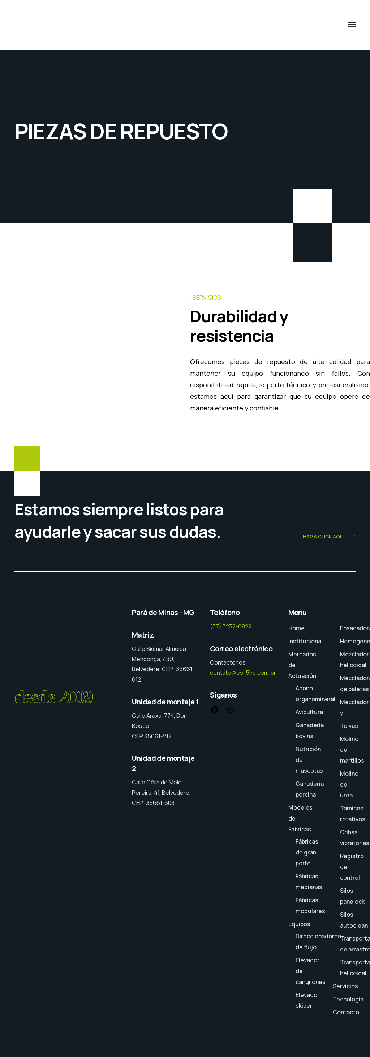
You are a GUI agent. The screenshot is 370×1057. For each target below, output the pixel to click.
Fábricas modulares (310, 905)
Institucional (305, 641)
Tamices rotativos (352, 813)
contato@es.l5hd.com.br (243, 673)
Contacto (346, 1012)
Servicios (345, 986)
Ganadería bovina (310, 730)
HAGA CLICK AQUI (329, 537)
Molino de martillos (352, 749)
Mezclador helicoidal (354, 659)
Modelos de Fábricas (300, 818)
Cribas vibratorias (354, 837)
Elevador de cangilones (311, 971)
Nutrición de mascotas (309, 760)
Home (296, 628)
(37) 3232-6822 (230, 626)
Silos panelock (352, 896)
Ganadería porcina (310, 789)
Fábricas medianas (309, 881)
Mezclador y (354, 707)
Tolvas (349, 726)
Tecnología (348, 999)
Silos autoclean (354, 920)
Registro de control (352, 867)
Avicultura (309, 712)
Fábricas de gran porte (307, 852)
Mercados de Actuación (302, 665)
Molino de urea (349, 784)
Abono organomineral (315, 693)
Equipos (299, 924)
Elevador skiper (307, 1000)
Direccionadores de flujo (318, 941)
